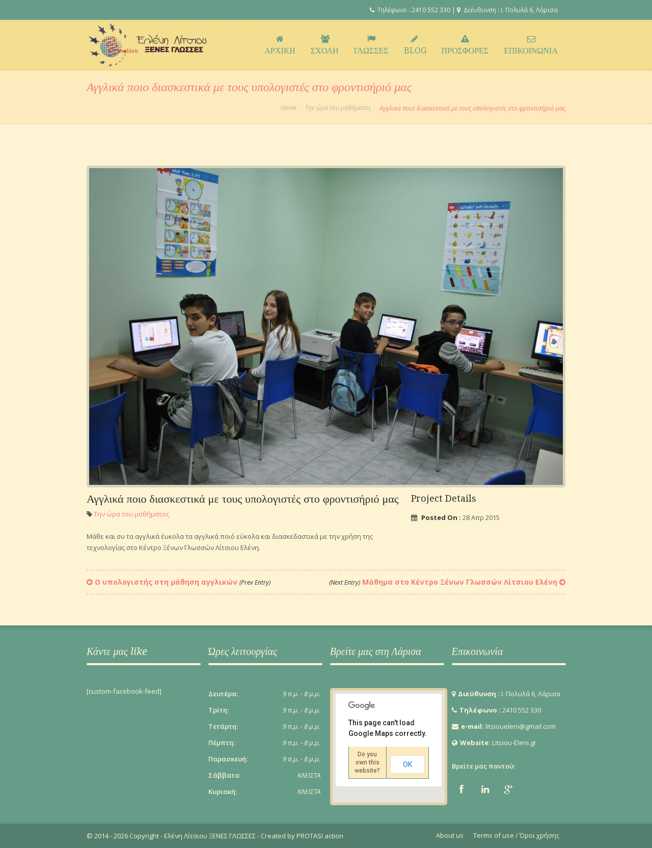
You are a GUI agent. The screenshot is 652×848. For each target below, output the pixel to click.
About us (450, 835)
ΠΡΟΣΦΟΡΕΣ (465, 45)
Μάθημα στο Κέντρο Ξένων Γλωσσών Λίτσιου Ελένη (443, 582)
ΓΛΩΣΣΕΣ (371, 45)
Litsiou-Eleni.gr (514, 742)
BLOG (415, 45)
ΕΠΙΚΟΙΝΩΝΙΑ (531, 45)
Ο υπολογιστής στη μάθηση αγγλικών (182, 582)
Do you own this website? (367, 762)
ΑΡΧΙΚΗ (279, 45)
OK (407, 764)
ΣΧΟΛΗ (325, 45)
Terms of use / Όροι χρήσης (516, 835)
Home (288, 108)
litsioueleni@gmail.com (520, 726)
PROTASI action (319, 835)
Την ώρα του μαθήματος (338, 108)
